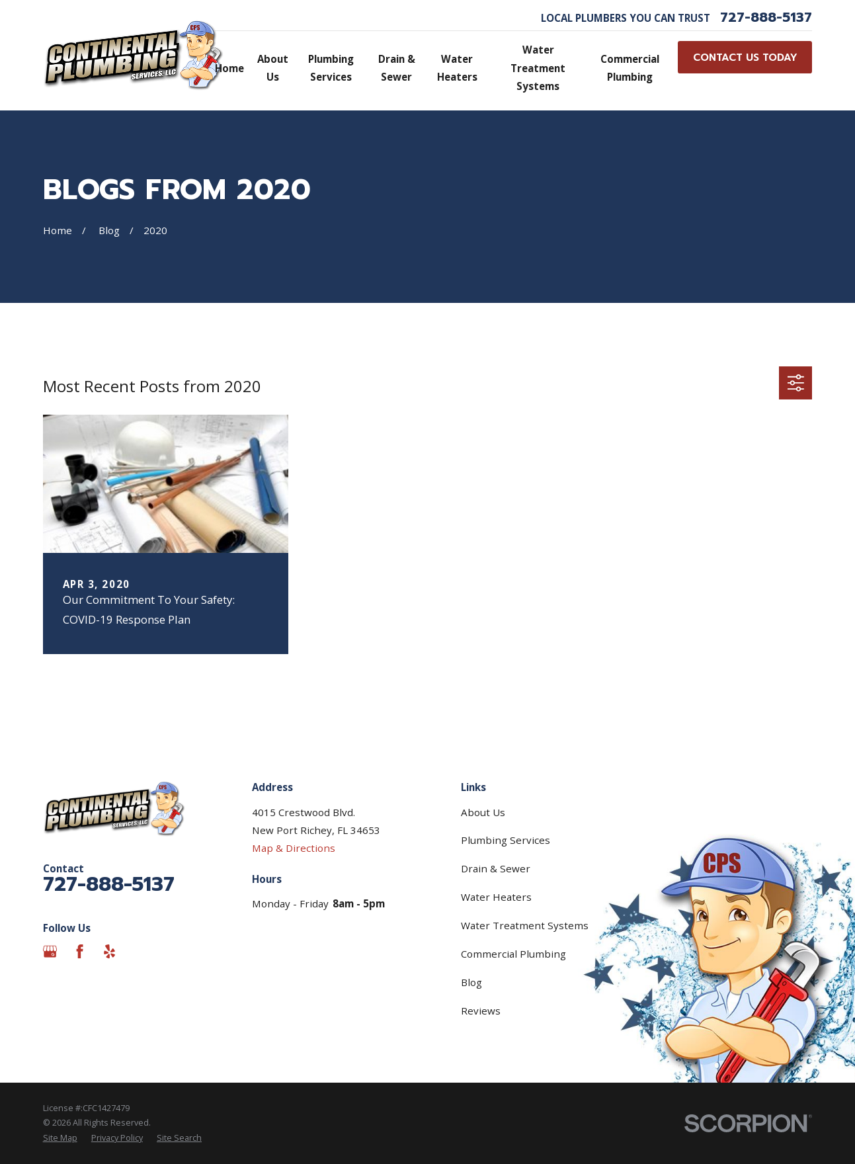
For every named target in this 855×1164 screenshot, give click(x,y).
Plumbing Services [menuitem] (331, 67)
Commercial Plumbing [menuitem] (629, 67)
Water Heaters (496, 896)
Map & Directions (293, 847)
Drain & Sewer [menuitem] (396, 67)
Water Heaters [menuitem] (457, 67)
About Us (483, 812)
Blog (471, 982)
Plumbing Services (505, 840)
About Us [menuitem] (272, 67)
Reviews (481, 1010)
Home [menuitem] (229, 68)
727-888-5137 (766, 17)
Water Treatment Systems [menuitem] (537, 67)
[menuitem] (60, 1138)
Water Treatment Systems (525, 925)
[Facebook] (80, 951)
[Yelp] (109, 951)
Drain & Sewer (495, 868)
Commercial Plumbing (513, 953)
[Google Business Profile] (50, 951)
